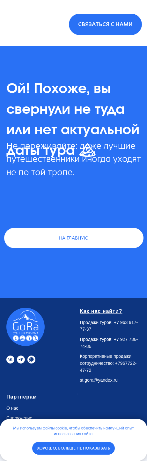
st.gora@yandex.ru (99, 380)
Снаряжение (19, 418)
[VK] (10, 360)
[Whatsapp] (31, 360)
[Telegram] (21, 360)
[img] (23, 23)
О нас (12, 408)
